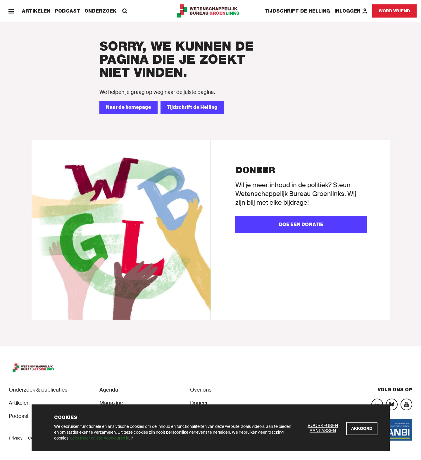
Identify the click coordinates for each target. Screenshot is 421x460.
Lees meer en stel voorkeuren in (99, 438)
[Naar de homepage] (128, 107)
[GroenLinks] (210, 11)
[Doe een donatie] (301, 224)
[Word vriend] (394, 11)
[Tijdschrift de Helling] (192, 107)
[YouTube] (406, 404)
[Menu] (11, 11)
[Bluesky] (392, 404)
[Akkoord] (361, 428)
